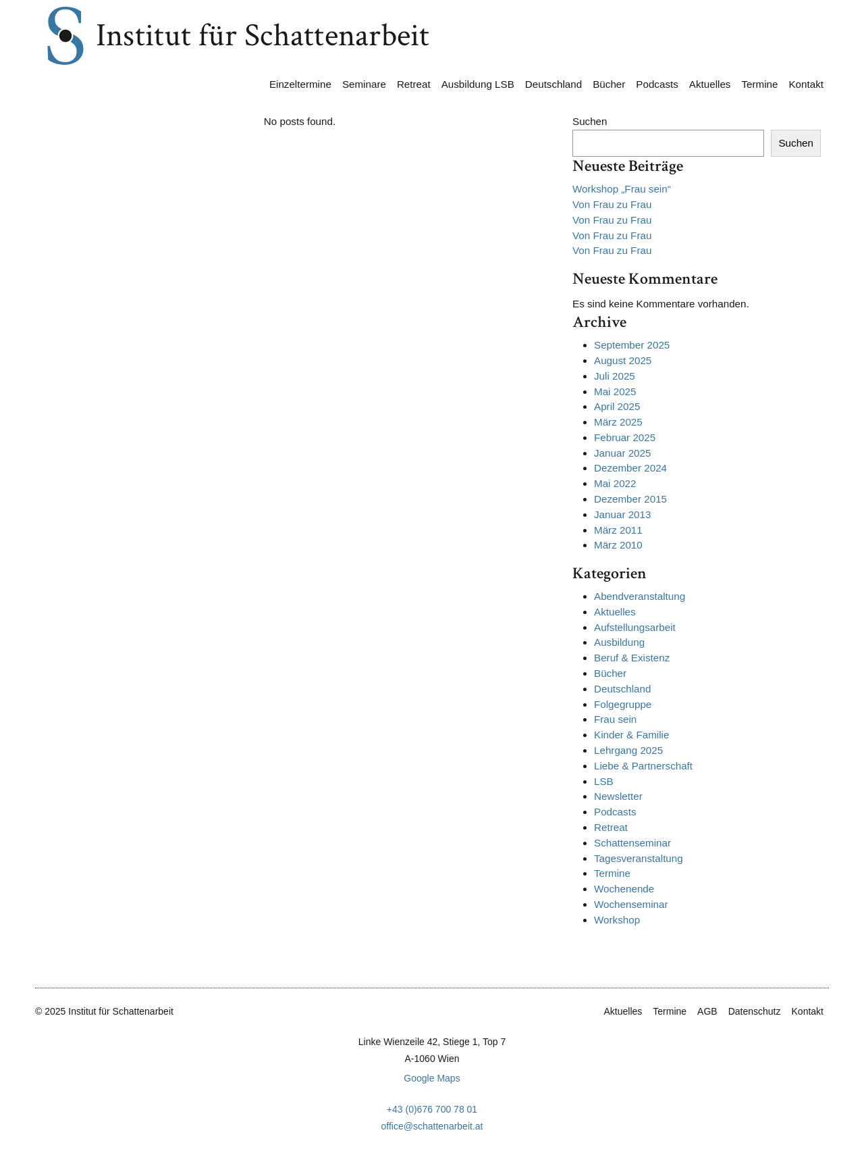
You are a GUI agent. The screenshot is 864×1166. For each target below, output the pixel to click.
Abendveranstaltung (639, 596)
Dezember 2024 (630, 468)
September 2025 (632, 345)
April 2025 (617, 406)
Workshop (617, 920)
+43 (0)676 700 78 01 (432, 1109)
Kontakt (806, 84)
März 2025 (618, 422)
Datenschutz (754, 1011)
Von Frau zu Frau (611, 204)
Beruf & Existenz (632, 657)
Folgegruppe (622, 704)
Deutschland (553, 84)
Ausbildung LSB (477, 84)
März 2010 (618, 545)
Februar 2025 (624, 437)
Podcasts (657, 84)
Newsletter (618, 796)
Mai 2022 (615, 483)
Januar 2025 (622, 453)
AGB (707, 1011)
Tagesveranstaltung (638, 858)
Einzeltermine (300, 84)
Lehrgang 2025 (628, 750)
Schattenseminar (632, 842)
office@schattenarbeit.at (432, 1126)
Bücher (609, 84)
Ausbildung (619, 642)
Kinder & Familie (631, 734)
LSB (604, 781)
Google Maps (432, 1078)
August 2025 (622, 360)
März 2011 (618, 530)
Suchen (590, 121)
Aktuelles (710, 84)
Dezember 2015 (630, 499)
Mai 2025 (615, 391)
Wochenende (624, 888)
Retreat (414, 84)
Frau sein (615, 719)
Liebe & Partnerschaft (643, 765)
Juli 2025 (614, 376)
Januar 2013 (622, 514)
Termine (759, 84)
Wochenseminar (631, 904)
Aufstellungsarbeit (635, 627)
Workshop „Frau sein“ (621, 189)
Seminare (364, 84)
